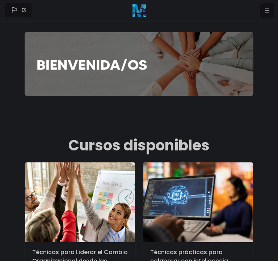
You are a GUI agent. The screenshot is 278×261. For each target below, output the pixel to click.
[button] (18, 10)
